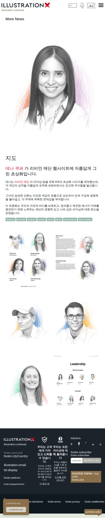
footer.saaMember (95, 501)
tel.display (11, 470)
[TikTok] (86, 442)
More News (15, 19)
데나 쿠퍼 (14, 168)
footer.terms (54, 501)
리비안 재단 (22, 181)
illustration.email (15, 465)
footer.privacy (72, 501)
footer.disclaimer (34, 501)
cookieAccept (16, 509)
